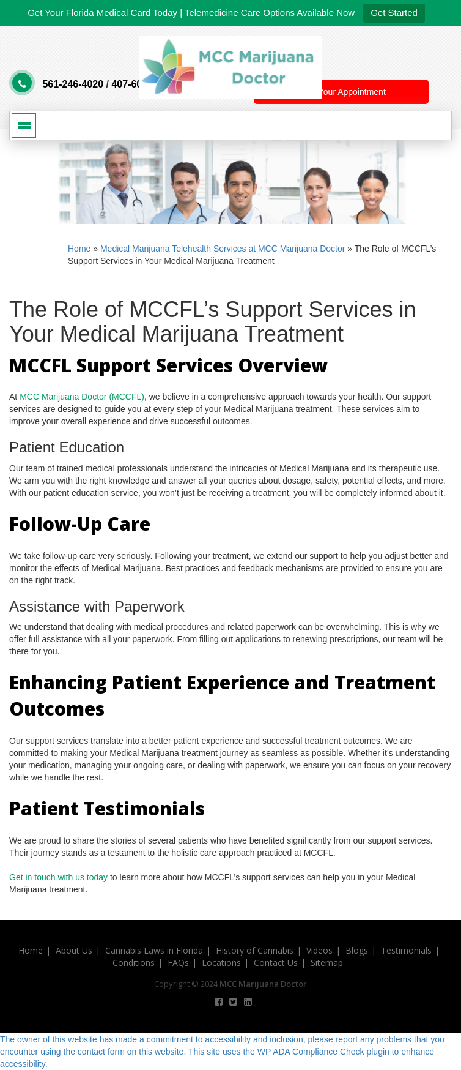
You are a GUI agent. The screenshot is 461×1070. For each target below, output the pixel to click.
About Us (74, 950)
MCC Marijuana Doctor (263, 983)
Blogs (356, 950)
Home (79, 248)
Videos (319, 950)
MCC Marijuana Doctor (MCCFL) (82, 397)
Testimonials (406, 950)
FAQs (178, 962)
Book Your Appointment (341, 92)
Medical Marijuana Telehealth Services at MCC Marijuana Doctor (222, 248)
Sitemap (327, 962)
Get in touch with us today (58, 877)
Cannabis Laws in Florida (154, 950)
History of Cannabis (254, 950)
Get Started (394, 12)
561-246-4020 (72, 84)
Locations (221, 962)
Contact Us (276, 962)
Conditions (133, 962)
